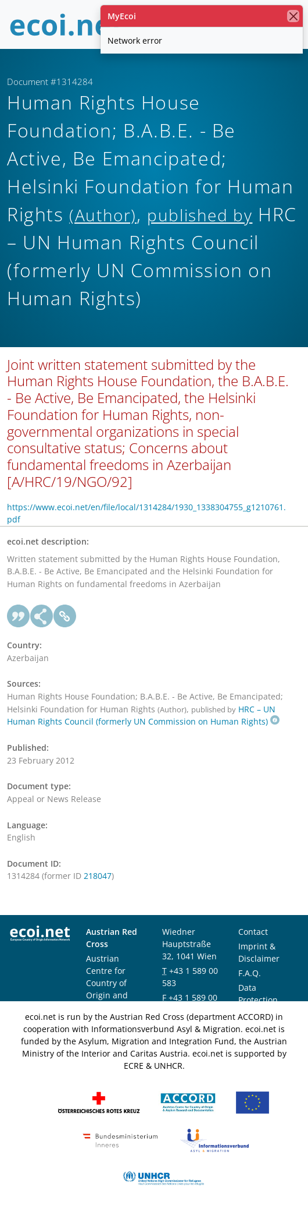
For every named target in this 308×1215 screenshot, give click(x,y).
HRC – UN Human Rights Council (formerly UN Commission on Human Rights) (143, 715)
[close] (293, 16)
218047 (98, 875)
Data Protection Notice (258, 1000)
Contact (253, 931)
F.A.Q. (249, 973)
